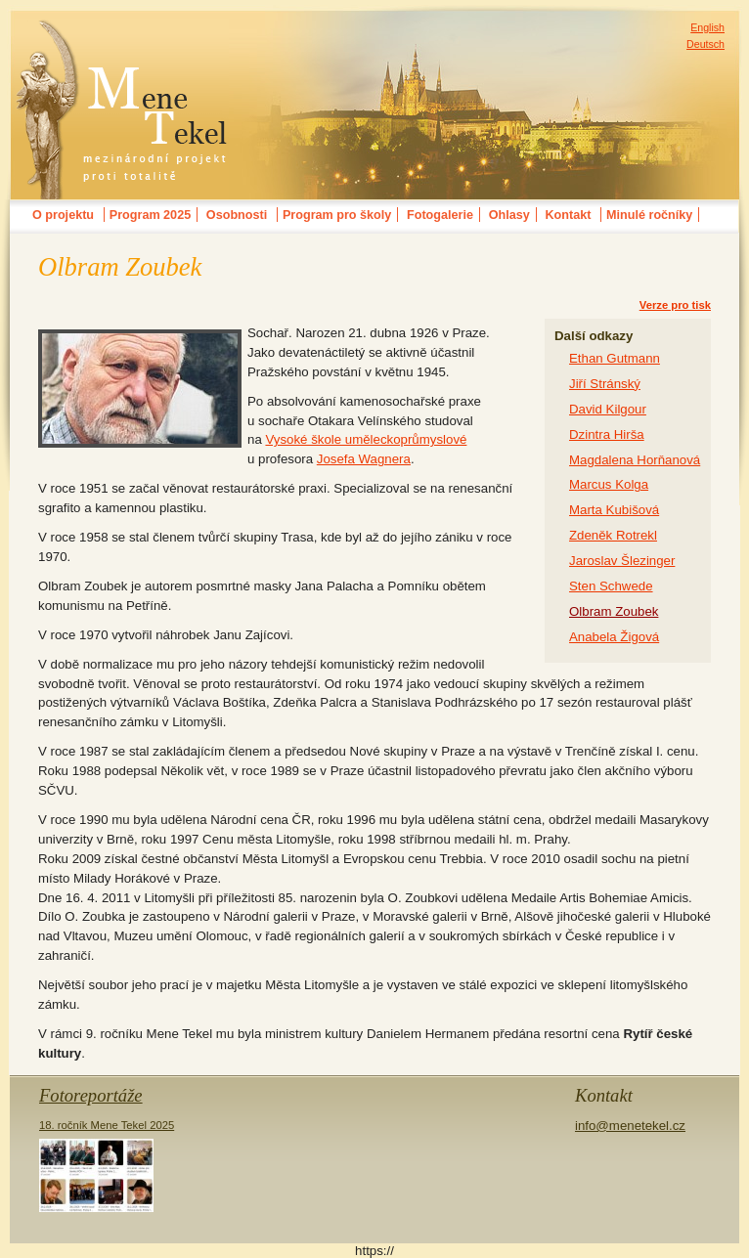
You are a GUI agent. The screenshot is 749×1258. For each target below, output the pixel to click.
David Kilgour (607, 409)
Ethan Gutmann (614, 358)
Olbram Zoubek (613, 611)
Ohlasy (509, 215)
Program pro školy (337, 215)
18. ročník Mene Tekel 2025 (106, 1165)
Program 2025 (150, 215)
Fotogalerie (440, 215)
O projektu (63, 215)
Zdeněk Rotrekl (613, 535)
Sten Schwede (611, 586)
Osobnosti (236, 215)
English (707, 27)
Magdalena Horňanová (634, 460)
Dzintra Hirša (606, 434)
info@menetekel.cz (630, 1125)
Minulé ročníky (649, 215)
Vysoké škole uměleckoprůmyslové (365, 439)
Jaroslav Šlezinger (622, 560)
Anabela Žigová (614, 636)
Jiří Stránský (604, 383)
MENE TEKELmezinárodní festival (122, 33)
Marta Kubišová (614, 509)
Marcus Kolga (608, 484)
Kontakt (568, 215)
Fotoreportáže (91, 1095)
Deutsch (705, 44)
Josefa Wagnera (364, 459)
